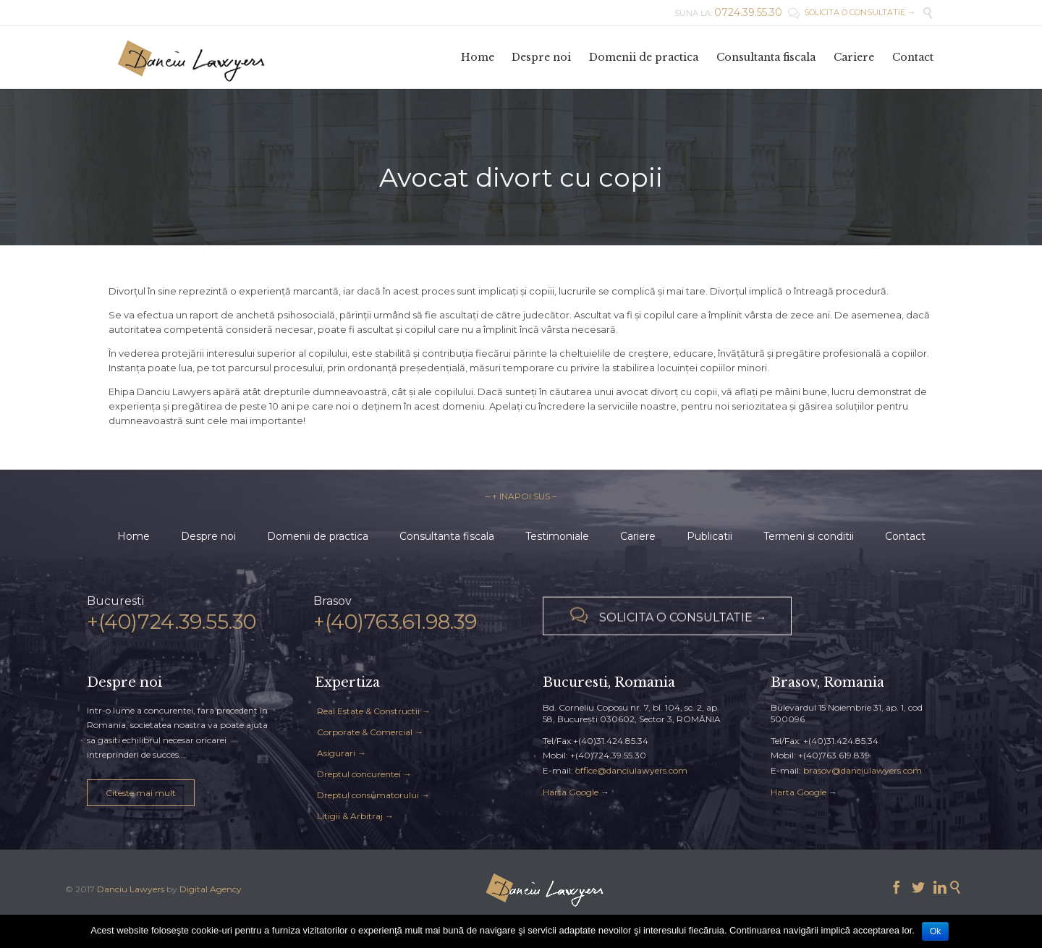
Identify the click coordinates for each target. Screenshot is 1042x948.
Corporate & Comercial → (370, 732)
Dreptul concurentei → (364, 774)
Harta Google (570, 792)
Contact (905, 536)
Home (133, 536)
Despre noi (208, 536)
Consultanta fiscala (446, 536)
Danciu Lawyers (130, 889)
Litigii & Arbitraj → (355, 816)
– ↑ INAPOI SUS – (521, 496)
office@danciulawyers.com (631, 770)
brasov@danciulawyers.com (862, 770)
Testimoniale (557, 536)
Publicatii (709, 536)
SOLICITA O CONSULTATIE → (851, 12)
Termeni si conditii (808, 536)
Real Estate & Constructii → (374, 711)
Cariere (638, 536)
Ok (935, 931)
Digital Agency (210, 889)
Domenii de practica (317, 536)
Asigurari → (341, 753)
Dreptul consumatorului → (373, 795)
